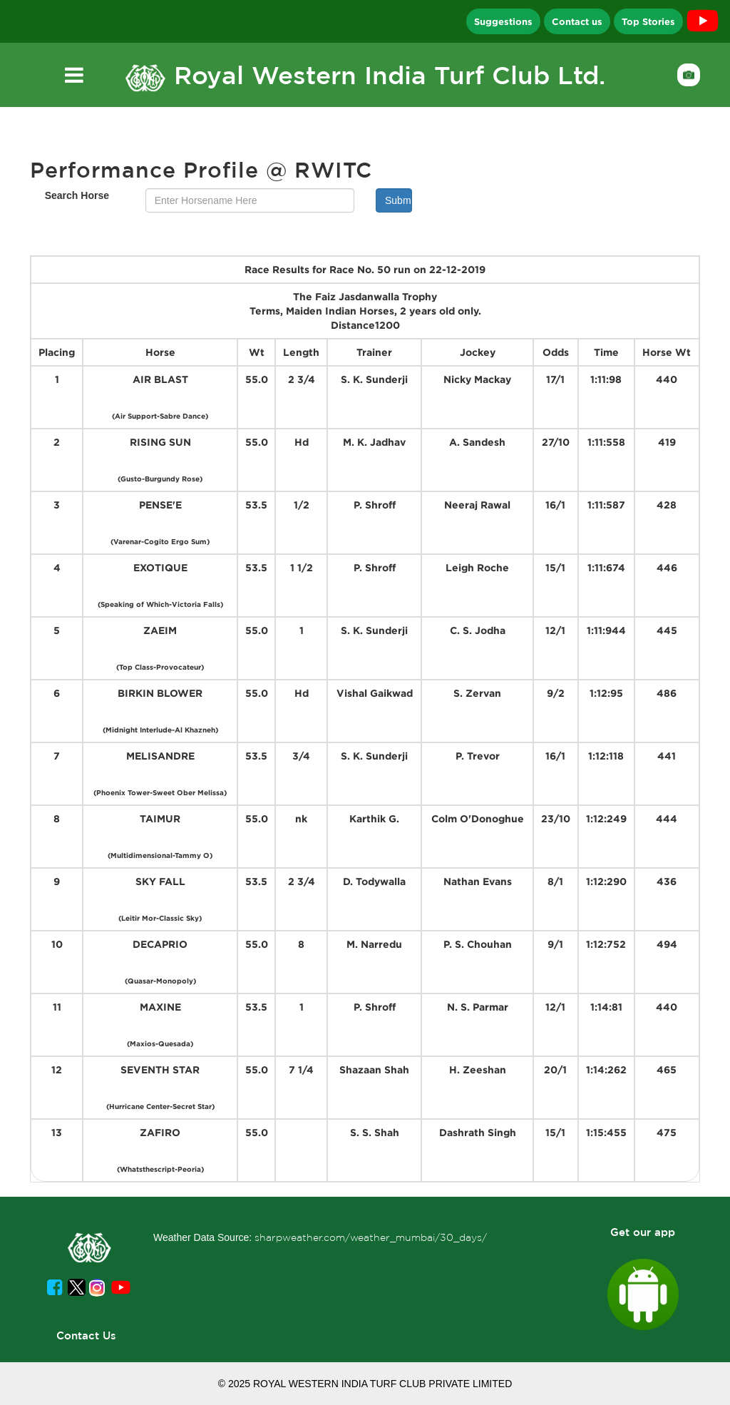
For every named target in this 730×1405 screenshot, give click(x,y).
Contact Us (86, 1335)
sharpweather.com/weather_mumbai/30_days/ (371, 1237)
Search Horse (77, 195)
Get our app (642, 1232)
